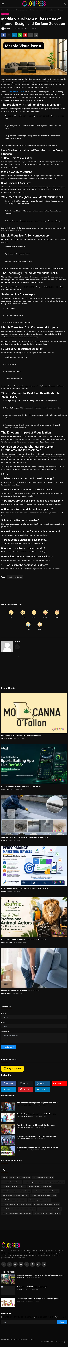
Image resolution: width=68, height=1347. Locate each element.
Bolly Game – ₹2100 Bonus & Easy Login (32, 1287)
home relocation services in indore (50, 1209)
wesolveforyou (5, 891)
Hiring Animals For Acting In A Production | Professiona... (24, 939)
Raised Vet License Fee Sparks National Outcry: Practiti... (37, 1136)
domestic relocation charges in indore (46, 1204)
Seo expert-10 (21, 1289)
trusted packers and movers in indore (46, 1191)
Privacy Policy (60, 1341)
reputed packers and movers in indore (47, 1213)
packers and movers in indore (43, 1177)
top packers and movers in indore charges (16, 1191)
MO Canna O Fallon (6, 738)
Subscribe (62, 1322)
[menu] (2, 3)
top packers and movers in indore (13, 1186)
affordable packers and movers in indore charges (19, 1209)
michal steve (5, 789)
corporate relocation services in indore (43, 1195)
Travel (5, 1177)
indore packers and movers (55, 1182)
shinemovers (5, 993)
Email (3, 1022)
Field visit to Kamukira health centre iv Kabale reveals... (36, 1125)
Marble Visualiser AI (15, 577)
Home (3, 10)
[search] (65, 3)
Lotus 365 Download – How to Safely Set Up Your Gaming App (40, 1275)
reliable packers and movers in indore (15, 1195)
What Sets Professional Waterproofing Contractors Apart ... (25, 837)
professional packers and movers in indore (17, 1204)
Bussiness (10, 10)
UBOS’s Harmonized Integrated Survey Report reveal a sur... (38, 1103)
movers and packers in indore (20, 1177)
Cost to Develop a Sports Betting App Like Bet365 (21, 786)
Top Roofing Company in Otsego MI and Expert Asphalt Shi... (39, 1299)
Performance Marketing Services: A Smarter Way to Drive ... (25, 888)
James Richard (21, 1301)
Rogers (17, 642)
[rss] (44, 1264)
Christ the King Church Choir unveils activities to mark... (36, 1114)
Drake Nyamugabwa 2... (24, 1105)
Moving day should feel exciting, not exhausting (20, 990)
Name (3, 1013)
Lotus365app (20, 1277)
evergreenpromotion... (23, 1150)
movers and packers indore (33, 1182)
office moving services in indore (39, 1200)
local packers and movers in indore (14, 1200)
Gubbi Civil (4, 840)
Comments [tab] (6, 1006)
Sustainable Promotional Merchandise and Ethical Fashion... (38, 1147)
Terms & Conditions (46, 1341)
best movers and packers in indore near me (17, 1213)
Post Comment (8, 1047)
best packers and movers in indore (39, 1186)
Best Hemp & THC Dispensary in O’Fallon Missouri (21, 736)
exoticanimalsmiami (7, 942)
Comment (5, 1031)
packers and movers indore (12, 1182)
